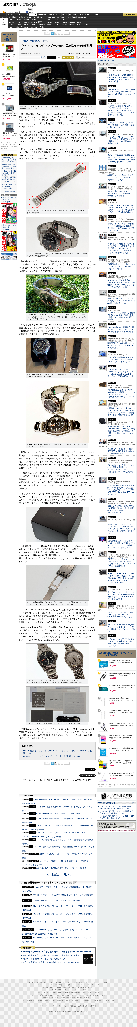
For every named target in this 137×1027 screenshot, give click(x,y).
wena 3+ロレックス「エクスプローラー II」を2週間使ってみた (52, 756)
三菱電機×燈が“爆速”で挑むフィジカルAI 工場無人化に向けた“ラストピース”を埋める (121, 266)
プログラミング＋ (80, 995)
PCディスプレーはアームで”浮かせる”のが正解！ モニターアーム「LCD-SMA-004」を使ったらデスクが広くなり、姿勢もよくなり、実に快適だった (120, 578)
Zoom (86, 24)
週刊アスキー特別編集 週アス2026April (9, 200)
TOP (29, 982)
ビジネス (18, 14)
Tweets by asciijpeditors (106, 60)
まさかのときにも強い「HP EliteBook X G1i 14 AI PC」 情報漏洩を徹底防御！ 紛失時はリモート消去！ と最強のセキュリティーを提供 (121, 430)
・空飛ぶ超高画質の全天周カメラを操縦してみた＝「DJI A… (9, 180)
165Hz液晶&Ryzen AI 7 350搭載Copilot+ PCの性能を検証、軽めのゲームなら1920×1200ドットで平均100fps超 (121, 78)
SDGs (69, 17)
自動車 (51, 14)
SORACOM (61, 992)
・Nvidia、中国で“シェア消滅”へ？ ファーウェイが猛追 (9, 186)
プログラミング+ (62, 17)
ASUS (56, 19)
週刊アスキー (41, 17)
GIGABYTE (34, 22)
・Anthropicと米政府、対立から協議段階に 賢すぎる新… (9, 160)
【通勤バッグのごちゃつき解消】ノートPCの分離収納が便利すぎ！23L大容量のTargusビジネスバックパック (121, 227)
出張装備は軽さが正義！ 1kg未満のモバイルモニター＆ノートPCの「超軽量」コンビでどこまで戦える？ (121, 628)
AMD (19, 22)
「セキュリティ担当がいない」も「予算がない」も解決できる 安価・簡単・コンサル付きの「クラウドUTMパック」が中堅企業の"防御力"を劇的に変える (121, 248)
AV (70, 14)
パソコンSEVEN (41, 20)
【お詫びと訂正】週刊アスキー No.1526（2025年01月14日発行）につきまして (117, 817)
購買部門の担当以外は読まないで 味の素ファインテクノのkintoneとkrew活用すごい (121, 345)
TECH (26, 14)
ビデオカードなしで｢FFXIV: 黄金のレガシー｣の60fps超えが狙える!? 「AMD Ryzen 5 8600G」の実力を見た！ (120, 642)
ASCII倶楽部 (130, 14)
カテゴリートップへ (87, 775)
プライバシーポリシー (60, 1006)
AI (8, 14)
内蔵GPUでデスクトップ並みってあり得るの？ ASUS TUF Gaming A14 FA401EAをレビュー (121, 301)
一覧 (59, 57)
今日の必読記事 (45, 997)
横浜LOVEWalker (50, 1000)
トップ (3, 14)
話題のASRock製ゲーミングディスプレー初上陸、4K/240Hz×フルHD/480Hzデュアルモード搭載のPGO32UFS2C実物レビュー (121, 544)
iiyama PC (65, 985)
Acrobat (19, 24)
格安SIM (14, 17)
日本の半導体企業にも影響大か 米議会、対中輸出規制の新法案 (51, 955)
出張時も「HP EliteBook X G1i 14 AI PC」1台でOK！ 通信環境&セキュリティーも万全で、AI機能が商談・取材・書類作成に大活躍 (121, 411)
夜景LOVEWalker (74, 1000)
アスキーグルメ (31, 17)
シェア (43, 57)
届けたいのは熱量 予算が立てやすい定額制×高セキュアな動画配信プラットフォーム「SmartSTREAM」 (121, 509)
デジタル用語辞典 (65, 997)
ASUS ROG (26, 22)
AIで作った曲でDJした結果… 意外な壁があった (44, 959)
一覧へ (132, 803)
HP (64, 19)
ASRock (49, 22)
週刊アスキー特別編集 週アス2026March (9, 227)
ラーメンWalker (27, 1000)
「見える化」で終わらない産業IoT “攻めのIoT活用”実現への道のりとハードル (120, 125)
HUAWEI (64, 22)
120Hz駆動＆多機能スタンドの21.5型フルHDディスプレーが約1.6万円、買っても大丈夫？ (120, 359)
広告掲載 (93, 1006)
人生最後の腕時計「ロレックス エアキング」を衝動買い (57, 900)
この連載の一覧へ (57, 875)
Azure (34, 24)
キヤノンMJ (19, 27)
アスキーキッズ (5, 17)
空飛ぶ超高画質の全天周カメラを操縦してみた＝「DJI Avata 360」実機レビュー (58, 962)
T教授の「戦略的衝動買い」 (32, 41)
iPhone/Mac (42, 14)
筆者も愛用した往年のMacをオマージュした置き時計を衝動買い (62, 868)
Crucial (56, 22)
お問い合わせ (83, 1006)
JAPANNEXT (27, 27)
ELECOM (11, 22)
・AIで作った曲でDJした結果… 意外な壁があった (9, 173)
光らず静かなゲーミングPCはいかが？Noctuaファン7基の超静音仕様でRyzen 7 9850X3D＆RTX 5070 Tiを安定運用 (120, 595)
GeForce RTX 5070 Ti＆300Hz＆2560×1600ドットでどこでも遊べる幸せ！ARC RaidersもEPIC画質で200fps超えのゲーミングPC (121, 158)
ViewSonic (71, 22)
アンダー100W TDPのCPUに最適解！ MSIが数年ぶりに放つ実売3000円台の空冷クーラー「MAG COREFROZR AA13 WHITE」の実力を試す (121, 489)
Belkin (79, 22)
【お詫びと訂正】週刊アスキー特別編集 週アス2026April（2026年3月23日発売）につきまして (116, 807)
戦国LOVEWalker (109, 1000)
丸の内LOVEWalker (97, 1000)
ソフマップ (34, 27)
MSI (49, 19)
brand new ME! (81, 990)
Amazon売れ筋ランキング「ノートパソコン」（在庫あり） (8, 37)
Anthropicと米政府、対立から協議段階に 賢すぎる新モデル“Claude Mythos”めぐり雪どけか (64, 951)
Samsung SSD (41, 992)
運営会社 (73, 1006)
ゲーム (97, 14)
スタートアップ (88, 14)
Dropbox (49, 24)
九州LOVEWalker (85, 1000)
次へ (66, 33)
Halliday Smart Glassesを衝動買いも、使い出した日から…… (61, 814)
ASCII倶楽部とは (11, 191)
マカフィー (11, 27)
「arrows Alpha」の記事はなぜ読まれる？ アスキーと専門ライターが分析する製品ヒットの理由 (120, 329)
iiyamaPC (26, 19)
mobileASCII (75, 997)
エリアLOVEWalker (38, 1000)
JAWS (11, 24)
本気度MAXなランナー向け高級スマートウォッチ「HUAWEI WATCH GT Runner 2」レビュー (121, 614)
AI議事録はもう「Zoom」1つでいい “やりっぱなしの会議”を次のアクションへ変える (121, 177)
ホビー (58, 14)
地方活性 (74, 17)
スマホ (80, 14)
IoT (12, 14)
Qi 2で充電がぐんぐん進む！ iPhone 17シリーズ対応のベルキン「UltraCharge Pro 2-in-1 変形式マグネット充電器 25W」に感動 (120, 373)
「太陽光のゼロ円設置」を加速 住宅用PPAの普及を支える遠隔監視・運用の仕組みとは (121, 451)
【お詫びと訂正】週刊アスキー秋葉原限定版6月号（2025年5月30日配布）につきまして (116, 812)
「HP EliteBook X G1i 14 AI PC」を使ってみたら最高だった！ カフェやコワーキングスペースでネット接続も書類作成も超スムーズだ (121, 393)
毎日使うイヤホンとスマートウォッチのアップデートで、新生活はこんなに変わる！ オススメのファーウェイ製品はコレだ (121, 562)
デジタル (28, 5)
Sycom (34, 19)
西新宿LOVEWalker (62, 1000)
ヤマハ (79, 24)
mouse (19, 19)
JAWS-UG (52, 987)
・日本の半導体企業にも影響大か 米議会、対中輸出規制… (9, 166)
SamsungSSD (40, 22)
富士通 (12, 19)
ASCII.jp (10, 4)
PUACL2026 (82, 17)
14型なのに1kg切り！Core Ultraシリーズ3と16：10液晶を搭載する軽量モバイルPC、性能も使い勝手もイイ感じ (120, 140)
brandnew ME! (41, 27)
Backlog (64, 24)
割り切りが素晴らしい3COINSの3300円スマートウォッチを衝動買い (63, 895)
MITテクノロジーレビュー (87, 997)
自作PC (65, 14)
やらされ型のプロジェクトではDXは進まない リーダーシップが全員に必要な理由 (120, 193)
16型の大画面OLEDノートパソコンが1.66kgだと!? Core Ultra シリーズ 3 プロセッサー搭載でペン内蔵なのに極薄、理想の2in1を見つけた (121, 528)
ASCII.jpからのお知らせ (106, 803)
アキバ (75, 14)
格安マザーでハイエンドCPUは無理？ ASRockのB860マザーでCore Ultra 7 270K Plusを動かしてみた (121, 93)
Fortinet (71, 24)
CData (56, 24)
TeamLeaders (51, 17)
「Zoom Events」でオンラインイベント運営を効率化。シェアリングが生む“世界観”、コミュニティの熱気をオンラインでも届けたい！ (121, 469)
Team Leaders (70, 995)
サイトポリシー (45, 1006)
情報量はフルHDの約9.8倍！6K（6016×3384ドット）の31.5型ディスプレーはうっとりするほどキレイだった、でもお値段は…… (121, 208)
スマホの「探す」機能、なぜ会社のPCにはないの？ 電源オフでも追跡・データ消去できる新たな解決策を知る (121, 316)
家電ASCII (22, 17)
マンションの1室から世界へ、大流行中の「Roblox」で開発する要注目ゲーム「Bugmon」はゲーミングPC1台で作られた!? (121, 283)
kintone (26, 24)
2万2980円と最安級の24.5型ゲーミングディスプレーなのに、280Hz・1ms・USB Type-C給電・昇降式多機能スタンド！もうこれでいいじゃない (121, 110)
